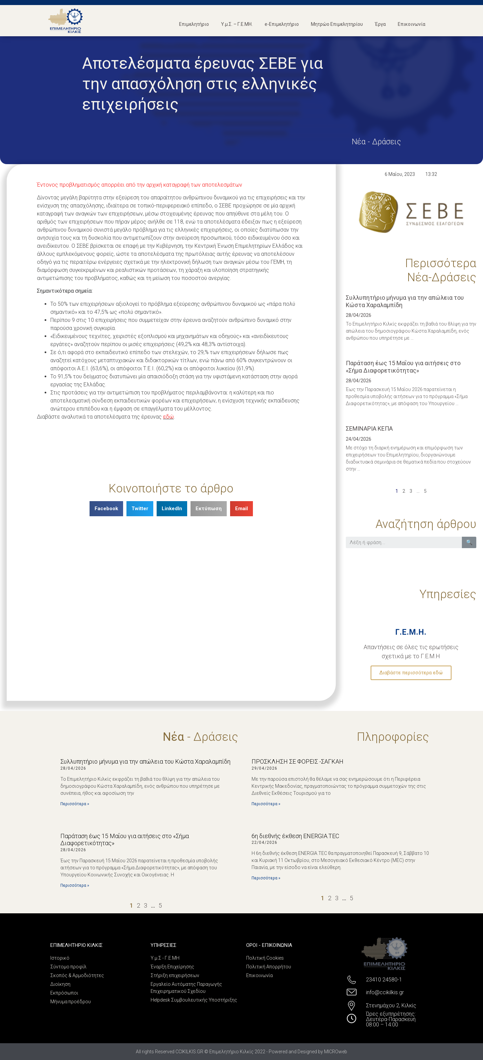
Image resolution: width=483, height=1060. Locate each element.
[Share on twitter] (139, 508)
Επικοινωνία (411, 24)
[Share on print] (209, 508)
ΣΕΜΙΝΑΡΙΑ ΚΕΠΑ (369, 428)
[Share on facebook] (106, 508)
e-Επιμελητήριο (282, 24)
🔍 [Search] (469, 542)
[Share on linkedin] (172, 508)
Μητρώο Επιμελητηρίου (337, 24)
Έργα (380, 24)
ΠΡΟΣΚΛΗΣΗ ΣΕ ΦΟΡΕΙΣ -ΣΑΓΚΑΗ (297, 761)
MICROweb (335, 1051)
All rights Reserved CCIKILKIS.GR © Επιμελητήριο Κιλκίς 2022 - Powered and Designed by (230, 1051)
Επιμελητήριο (194, 24)
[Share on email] (241, 508)
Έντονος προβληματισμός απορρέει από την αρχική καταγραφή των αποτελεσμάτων (139, 185)
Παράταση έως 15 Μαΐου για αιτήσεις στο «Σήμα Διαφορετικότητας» (403, 366)
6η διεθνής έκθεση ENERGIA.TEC (295, 835)
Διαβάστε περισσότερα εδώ (411, 673)
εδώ (168, 417)
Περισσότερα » (74, 804)
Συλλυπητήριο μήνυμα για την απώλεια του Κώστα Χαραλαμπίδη (145, 761)
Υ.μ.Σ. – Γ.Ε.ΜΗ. (237, 24)
